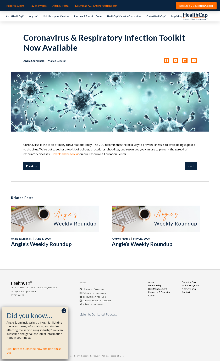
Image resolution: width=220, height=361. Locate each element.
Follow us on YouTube (94, 296)
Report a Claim (189, 282)
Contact (186, 292)
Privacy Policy (100, 356)
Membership (155, 285)
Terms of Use (117, 356)
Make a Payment (191, 285)
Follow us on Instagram (94, 293)
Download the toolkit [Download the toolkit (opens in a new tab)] (65, 154)
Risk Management (157, 288)
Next (191, 166)
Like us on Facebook (93, 289)
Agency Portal (189, 288)
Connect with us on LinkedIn (97, 300)
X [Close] (64, 310)
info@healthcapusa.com (23, 291)
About (151, 282)
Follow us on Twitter (93, 304)
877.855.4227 (17, 295)
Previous (31, 166)
